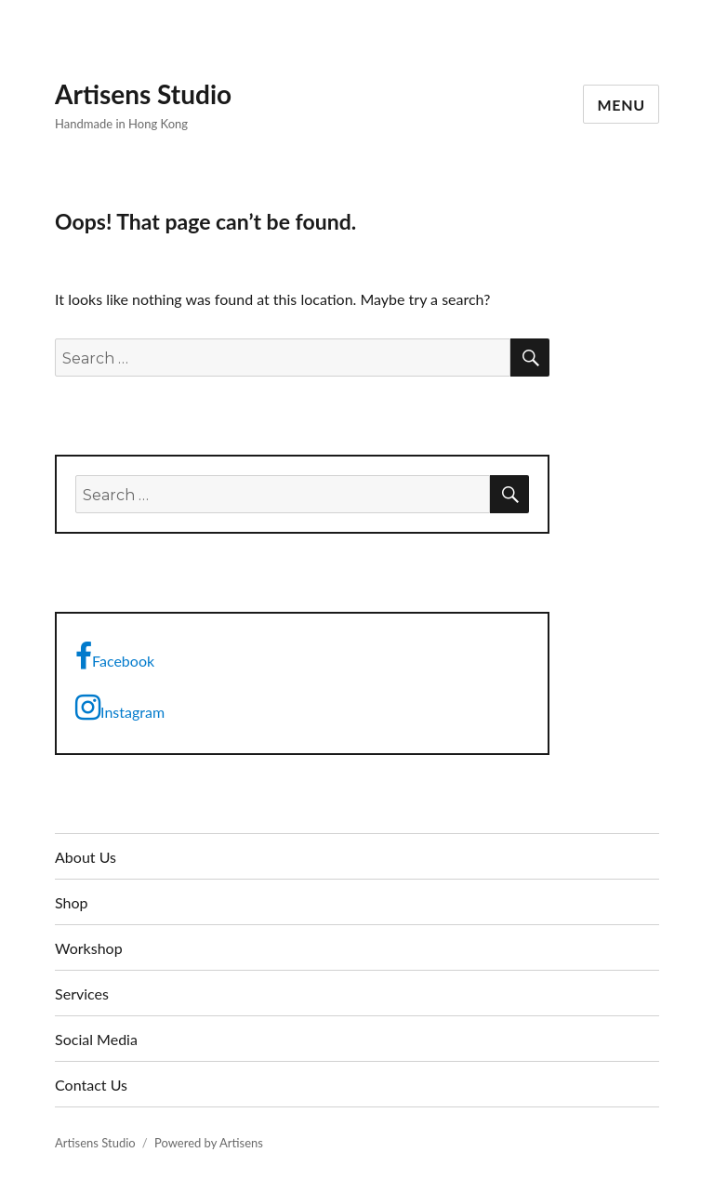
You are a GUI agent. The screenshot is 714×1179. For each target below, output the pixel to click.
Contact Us (91, 1084)
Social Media (96, 1039)
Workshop (89, 948)
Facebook (114, 656)
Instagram (120, 707)
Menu (621, 104)
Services (82, 993)
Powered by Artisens (208, 1142)
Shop (71, 902)
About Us (85, 857)
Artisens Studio (143, 94)
